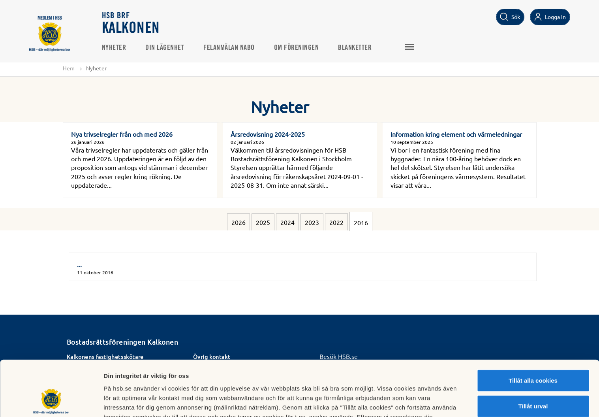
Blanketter (355, 48)
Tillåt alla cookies (533, 329)
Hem (69, 68)
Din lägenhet (165, 48)
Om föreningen (296, 48)
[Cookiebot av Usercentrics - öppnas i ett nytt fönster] (51, 402)
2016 (361, 222)
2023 (312, 222)
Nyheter (114, 48)
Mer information (420, 401)
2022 (336, 222)
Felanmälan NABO (229, 48)
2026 (238, 222)
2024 (287, 222)
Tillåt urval (533, 356)
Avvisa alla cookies (533, 381)
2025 (263, 222)
